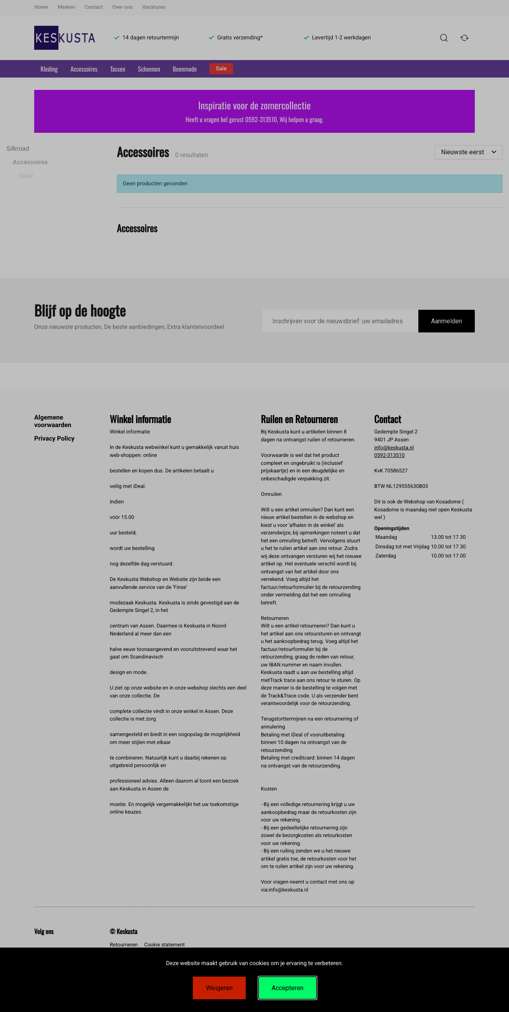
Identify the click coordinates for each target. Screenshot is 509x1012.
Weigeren (219, 988)
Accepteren (287, 988)
